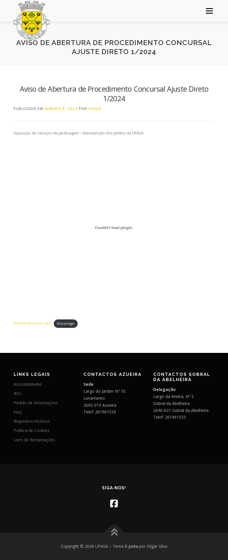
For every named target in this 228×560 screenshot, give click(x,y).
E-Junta (131, 546)
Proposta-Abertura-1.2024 (32, 323)
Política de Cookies (31, 430)
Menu (209, 10)
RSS (17, 393)
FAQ (18, 412)
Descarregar (65, 323)
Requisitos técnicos (32, 421)
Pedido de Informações (36, 403)
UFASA (94, 108)
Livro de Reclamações (34, 439)
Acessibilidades (28, 384)
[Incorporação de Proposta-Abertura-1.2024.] (114, 227)
